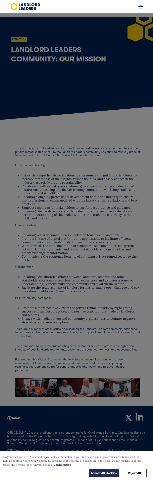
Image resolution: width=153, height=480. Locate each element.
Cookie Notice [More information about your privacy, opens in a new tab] (62, 466)
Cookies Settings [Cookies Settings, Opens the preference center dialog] (14, 474)
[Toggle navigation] (140, 6)
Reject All (134, 474)
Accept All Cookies (104, 474)
